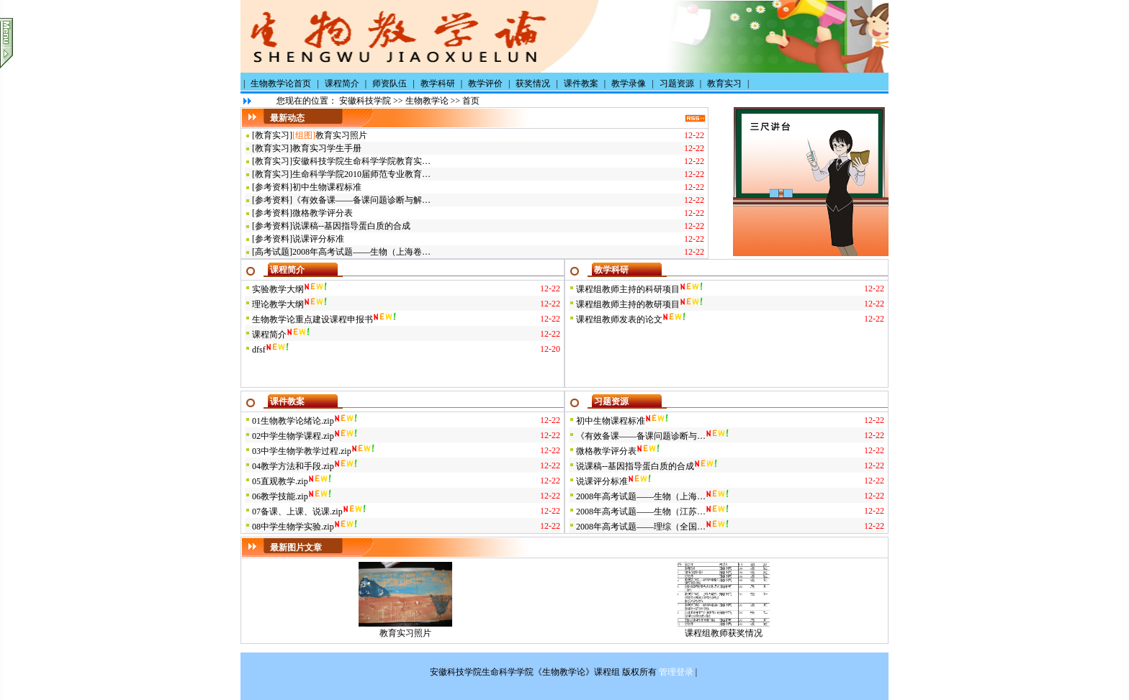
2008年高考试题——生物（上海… (641, 496)
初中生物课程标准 (326, 187)
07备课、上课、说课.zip (297, 511)
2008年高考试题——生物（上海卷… (361, 252)
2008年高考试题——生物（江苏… (641, 511)
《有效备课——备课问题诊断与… (641, 436)
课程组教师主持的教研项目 (628, 304)
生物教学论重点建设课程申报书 (312, 319)
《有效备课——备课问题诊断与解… (361, 200)
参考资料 (272, 187)
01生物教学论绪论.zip (293, 421)
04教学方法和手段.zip (293, 466)
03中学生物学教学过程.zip (301, 451)
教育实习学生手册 (326, 148)
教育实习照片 (341, 135)
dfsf (259, 350)
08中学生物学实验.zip (293, 527)
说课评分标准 (318, 239)
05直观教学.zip (280, 481)
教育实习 (272, 135)
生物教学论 (427, 101)
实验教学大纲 (278, 289)
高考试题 (272, 252)
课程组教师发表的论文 (619, 319)
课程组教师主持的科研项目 (628, 289)
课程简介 (269, 334)
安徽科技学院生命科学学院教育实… (361, 161)
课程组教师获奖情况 (724, 633)
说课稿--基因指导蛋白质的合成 (351, 226)
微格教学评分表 (322, 213)
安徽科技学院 (365, 101)
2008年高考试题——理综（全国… (641, 527)
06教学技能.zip (280, 496)
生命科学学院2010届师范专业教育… (361, 174)
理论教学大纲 (278, 304)
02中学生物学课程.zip (293, 436)
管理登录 (676, 672)
